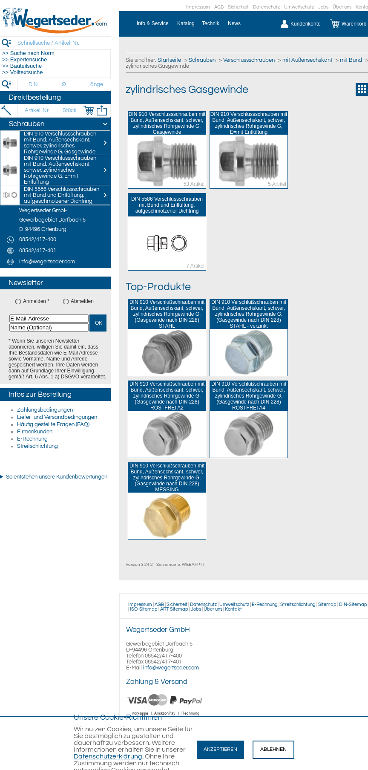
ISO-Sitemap (144, 609)
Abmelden (82, 301)
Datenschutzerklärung (108, 756)
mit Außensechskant (307, 60)
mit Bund (351, 60)
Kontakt (233, 609)
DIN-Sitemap (353, 604)
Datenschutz (266, 7)
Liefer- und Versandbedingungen (57, 417)
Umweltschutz (299, 7)
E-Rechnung (32, 439)
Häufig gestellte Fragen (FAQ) (53, 424)
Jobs (323, 7)
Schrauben (202, 60)
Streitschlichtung (37, 446)
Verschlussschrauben (249, 60)
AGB (219, 7)
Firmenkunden (34, 432)
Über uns (342, 7)
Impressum (198, 7)
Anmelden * (36, 301)
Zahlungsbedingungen (45, 410)
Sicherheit (238, 7)
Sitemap (327, 604)
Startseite (169, 60)
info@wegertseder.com (171, 668)
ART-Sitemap (174, 609)
